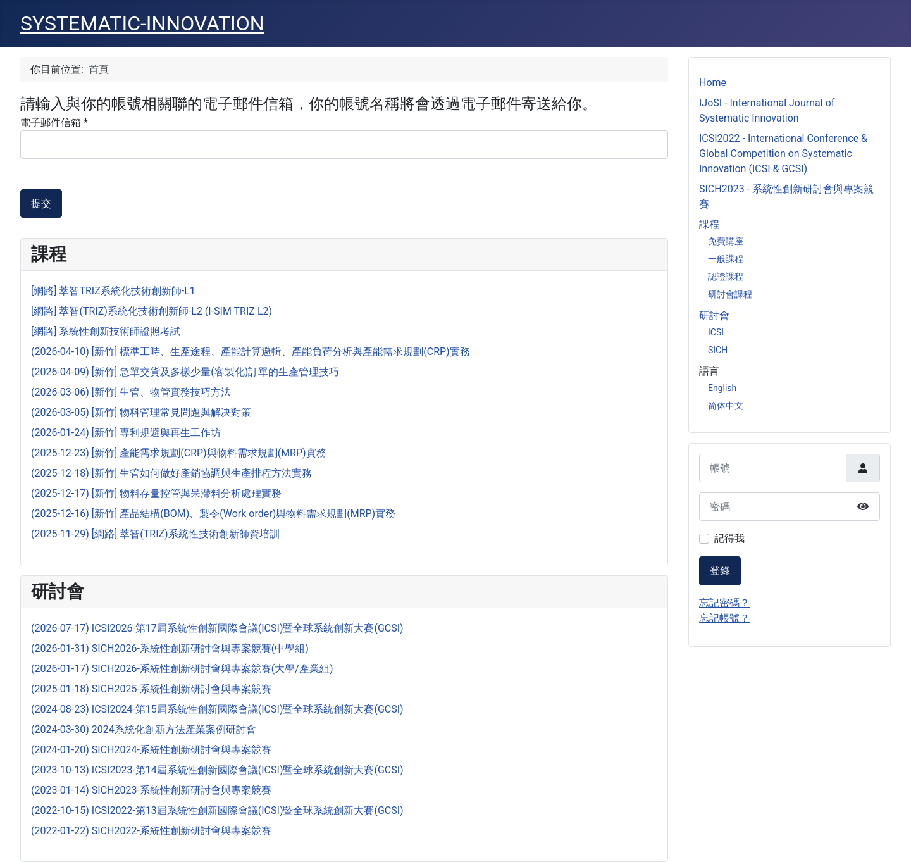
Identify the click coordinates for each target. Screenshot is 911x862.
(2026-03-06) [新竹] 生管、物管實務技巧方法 (131, 392)
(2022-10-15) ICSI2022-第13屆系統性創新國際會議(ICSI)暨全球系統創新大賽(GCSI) (217, 810)
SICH (718, 350)
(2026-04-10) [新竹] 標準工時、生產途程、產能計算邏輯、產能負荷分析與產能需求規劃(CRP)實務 (250, 352)
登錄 (720, 571)
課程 (709, 224)
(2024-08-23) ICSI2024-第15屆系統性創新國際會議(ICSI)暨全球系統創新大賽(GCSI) (217, 709)
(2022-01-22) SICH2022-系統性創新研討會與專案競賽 (151, 831)
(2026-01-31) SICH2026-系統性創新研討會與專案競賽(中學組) (170, 648)
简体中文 (725, 406)
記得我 (729, 538)
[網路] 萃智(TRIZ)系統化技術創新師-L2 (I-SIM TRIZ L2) (151, 311)
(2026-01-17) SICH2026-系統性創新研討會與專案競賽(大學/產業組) (182, 669)
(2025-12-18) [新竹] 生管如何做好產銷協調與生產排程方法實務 (171, 473)
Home (712, 83)
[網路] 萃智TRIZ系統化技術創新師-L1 (113, 291)
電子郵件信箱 (54, 122)
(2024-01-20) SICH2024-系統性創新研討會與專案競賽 (151, 750)
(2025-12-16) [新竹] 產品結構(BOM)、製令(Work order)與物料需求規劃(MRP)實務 (213, 514)
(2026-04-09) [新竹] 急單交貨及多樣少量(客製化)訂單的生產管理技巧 (185, 372)
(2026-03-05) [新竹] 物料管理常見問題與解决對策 (141, 412)
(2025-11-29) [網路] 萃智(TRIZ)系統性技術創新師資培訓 (155, 534)
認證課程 (725, 277)
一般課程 (725, 259)
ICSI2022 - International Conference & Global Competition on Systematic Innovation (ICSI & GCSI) (783, 153)
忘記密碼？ (724, 603)
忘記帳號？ (724, 618)
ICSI (716, 332)
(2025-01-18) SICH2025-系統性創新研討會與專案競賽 (151, 689)
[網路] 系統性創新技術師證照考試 (105, 331)
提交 (41, 203)
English (722, 388)
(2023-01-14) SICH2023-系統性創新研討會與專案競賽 (151, 790)
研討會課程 (730, 294)
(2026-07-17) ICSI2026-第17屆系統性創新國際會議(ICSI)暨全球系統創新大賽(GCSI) (217, 628)
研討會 (714, 315)
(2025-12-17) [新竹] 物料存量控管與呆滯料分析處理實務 (156, 493)
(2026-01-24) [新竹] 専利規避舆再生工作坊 (126, 433)
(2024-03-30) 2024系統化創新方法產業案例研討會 (143, 729)
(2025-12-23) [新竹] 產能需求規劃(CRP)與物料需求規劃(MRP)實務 (178, 453)
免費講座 (725, 241)
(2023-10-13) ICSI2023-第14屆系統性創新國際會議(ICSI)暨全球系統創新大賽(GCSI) (217, 770)
